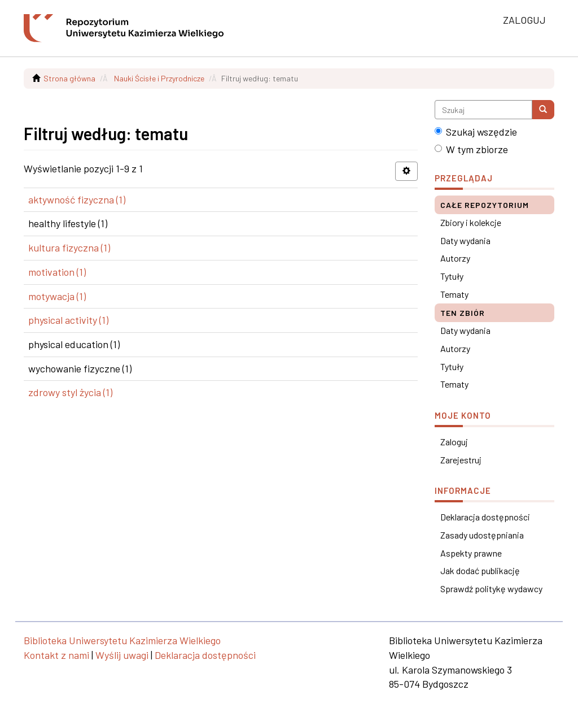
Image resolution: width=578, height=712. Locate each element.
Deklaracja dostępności (485, 516)
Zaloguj (454, 441)
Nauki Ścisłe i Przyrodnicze (159, 78)
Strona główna (69, 78)
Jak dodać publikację (480, 570)
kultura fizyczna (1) (69, 247)
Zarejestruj (460, 459)
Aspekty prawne (471, 553)
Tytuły (451, 276)
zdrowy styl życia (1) (70, 392)
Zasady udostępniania (482, 534)
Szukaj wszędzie (476, 131)
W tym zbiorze (471, 149)
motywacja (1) (57, 296)
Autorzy (455, 258)
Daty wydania (465, 240)
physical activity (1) (68, 320)
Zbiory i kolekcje (470, 222)
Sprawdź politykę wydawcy (491, 588)
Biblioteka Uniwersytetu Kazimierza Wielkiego (122, 640)
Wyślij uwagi (121, 655)
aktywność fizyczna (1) (76, 199)
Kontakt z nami (56, 655)
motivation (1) (57, 272)
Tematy (454, 294)
